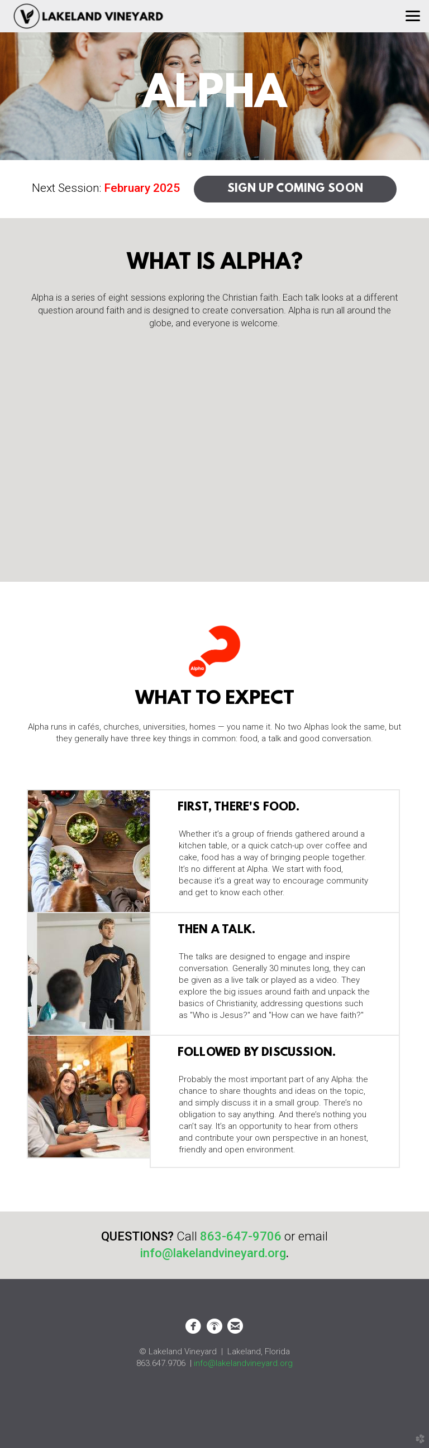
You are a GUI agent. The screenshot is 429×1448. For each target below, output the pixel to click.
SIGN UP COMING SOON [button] (295, 188)
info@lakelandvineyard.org (243, 1363)
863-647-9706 (241, 1236)
